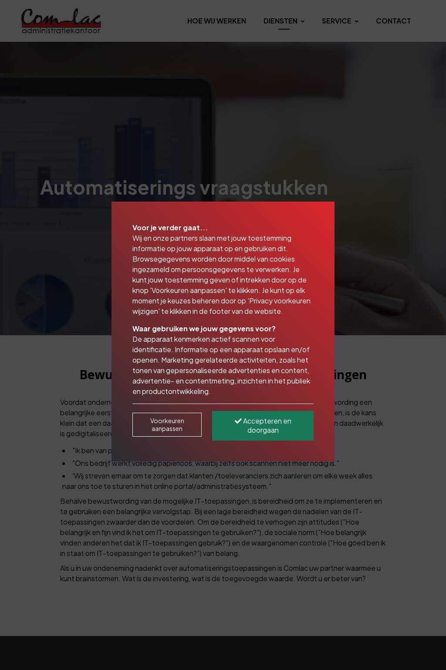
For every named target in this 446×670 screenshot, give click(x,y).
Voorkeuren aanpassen (167, 424)
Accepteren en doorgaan (263, 425)
